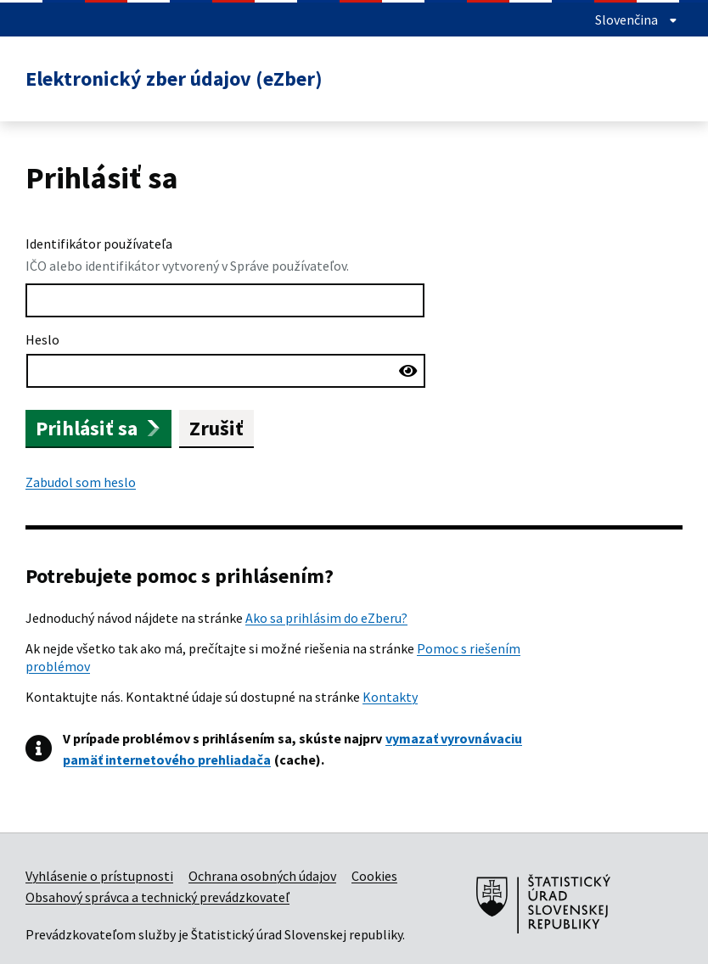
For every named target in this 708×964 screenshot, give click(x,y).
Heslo (42, 339)
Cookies (374, 875)
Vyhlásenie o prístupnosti (99, 875)
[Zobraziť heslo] (409, 369)
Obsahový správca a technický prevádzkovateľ (157, 896)
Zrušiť (216, 428)
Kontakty (390, 696)
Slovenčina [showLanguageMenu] (636, 19)
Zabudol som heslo (80, 482)
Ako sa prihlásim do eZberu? (326, 617)
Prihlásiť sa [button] (98, 428)
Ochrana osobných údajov (262, 875)
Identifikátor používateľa (98, 243)
